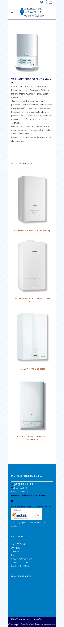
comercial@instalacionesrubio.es (28, 495)
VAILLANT (15, 551)
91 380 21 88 (23, 484)
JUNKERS (15, 548)
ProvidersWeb (27, 624)
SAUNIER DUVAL (18, 544)
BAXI (13, 555)
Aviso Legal (16, 522)
